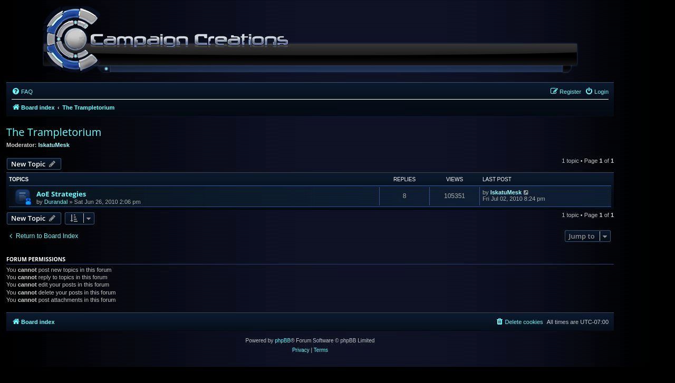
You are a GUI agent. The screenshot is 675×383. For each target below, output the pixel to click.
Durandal (56, 202)
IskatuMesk (54, 145)
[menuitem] (22, 91)
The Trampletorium (53, 132)
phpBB (283, 340)
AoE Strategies (61, 194)
